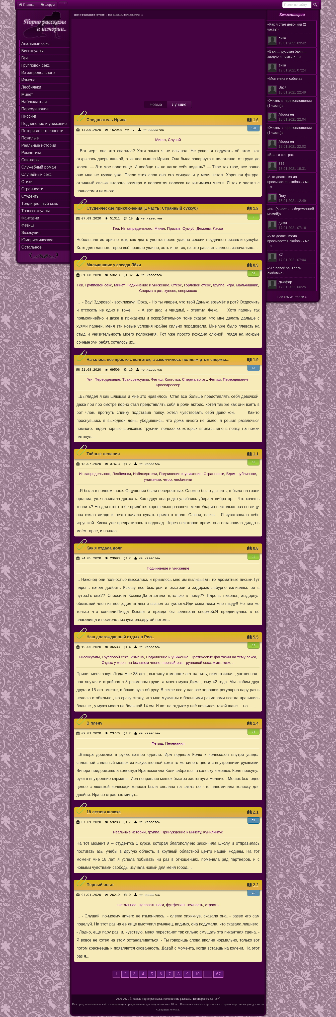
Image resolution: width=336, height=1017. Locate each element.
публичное (246, 474)
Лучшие (179, 104)
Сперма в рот (150, 290)
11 (253, 556)
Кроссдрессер (168, 385)
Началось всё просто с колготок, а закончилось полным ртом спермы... (158, 359)
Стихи (27, 182)
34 (253, 273)
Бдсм (230, 474)
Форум (48, 5)
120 (253, 128)
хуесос (170, 290)
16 (253, 462)
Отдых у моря (114, 662)
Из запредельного (38, 72)
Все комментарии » (292, 297)
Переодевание (35, 109)
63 (253, 367)
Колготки (172, 379)
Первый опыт (100, 885)
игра (230, 285)
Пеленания (175, 743)
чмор (167, 479)
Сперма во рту (194, 379)
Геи (24, 58)
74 (253, 820)
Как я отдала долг (104, 548)
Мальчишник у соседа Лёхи (114, 265)
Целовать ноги (151, 905)
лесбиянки (183, 479)
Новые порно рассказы (147, 998)
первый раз (172, 662)
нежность (195, 905)
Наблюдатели (34, 102)
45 (253, 893)
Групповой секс (35, 65)
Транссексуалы (35, 211)
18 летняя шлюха (104, 812)
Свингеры (30, 160)
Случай (174, 139)
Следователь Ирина (107, 120)
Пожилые (30, 138)
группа (218, 285)
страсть (211, 905)
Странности (32, 189)
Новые (155, 104)
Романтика (31, 152)
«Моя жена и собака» (291, 85)
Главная (27, 5)
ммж (217, 662)
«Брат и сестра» (291, 162)
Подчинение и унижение (44, 123)
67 (218, 974)
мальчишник (247, 285)
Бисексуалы (32, 51)
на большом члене (144, 662)
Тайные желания (103, 454)
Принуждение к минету (181, 832)
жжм (226, 662)
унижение (152, 479)
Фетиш (27, 225)
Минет (27, 94)
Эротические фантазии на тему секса (223, 657)
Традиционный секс (39, 203)
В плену (94, 723)
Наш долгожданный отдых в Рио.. (120, 637)
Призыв (173, 228)
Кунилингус (213, 832)
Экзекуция (31, 232)
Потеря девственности (42, 131)
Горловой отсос (197, 285)
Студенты (30, 196)
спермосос (187, 290)
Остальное (31, 247)
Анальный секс (35, 43)
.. (233, 662)
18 (253, 731)
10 (197, 974)
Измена (28, 80)
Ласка (218, 228)
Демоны (204, 228)
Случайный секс (36, 174)
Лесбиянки (31, 87)
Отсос (176, 285)
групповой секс (198, 662)
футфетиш (175, 905)
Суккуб (189, 228)
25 (253, 645)
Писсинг (28, 116)
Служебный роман (38, 167)
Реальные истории (38, 145)
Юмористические (37, 240)
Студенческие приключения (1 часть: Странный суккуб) (142, 208)
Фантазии (30, 218)
